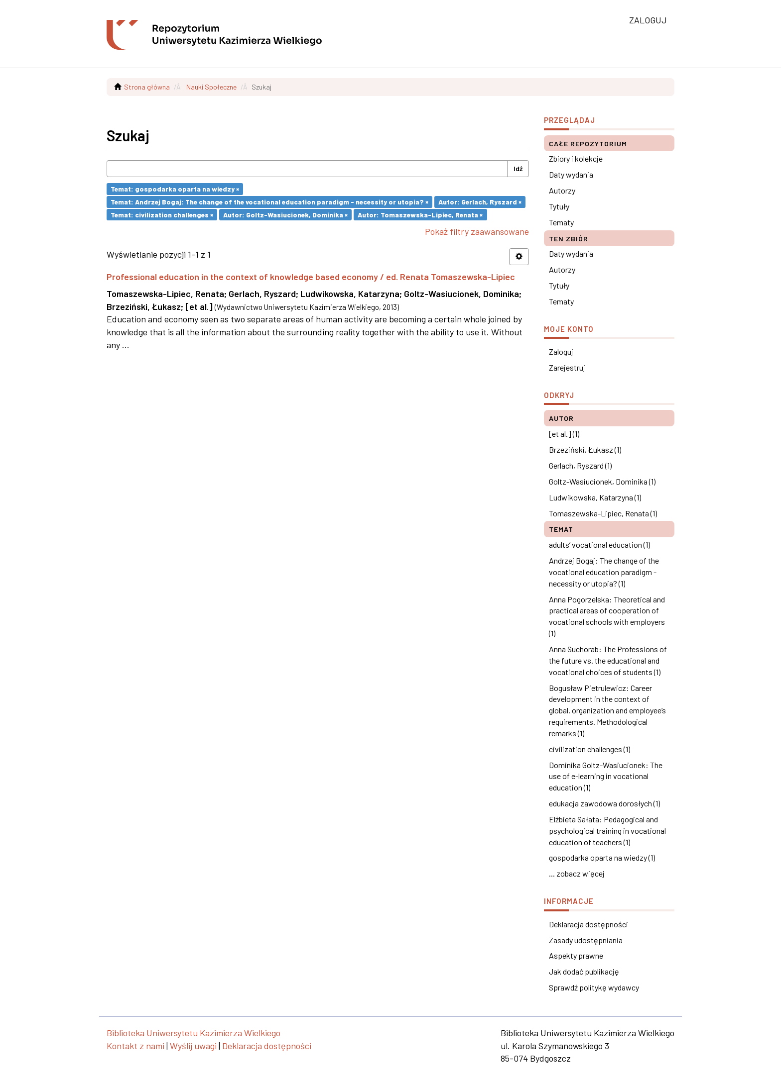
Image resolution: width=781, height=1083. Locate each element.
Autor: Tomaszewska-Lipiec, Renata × (420, 214)
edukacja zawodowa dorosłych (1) (604, 803)
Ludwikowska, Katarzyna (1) (595, 497)
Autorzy (562, 190)
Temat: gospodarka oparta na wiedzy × (175, 189)
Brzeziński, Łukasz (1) (585, 449)
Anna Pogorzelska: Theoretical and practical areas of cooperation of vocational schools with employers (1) (607, 616)
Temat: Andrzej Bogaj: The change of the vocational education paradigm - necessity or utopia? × (269, 201)
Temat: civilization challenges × (162, 214)
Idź (518, 168)
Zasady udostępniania (586, 940)
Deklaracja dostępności (588, 924)
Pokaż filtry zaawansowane (477, 231)
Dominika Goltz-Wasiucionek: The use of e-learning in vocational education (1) (605, 776)
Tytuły (559, 206)
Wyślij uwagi (193, 1045)
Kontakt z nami (135, 1045)
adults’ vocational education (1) (599, 544)
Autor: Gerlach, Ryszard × (479, 201)
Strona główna (147, 87)
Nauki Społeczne (211, 87)
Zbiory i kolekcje (576, 158)
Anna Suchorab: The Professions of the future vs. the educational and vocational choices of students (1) (608, 660)
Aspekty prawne (576, 955)
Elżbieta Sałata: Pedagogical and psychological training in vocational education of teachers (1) (607, 830)
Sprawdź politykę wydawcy (594, 987)
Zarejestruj (567, 367)
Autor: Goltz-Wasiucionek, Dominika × (285, 214)
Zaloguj (561, 351)
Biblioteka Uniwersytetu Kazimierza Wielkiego (193, 1032)
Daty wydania (571, 174)
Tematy (561, 222)
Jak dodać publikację (584, 971)
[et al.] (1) (564, 433)
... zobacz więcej (577, 873)
